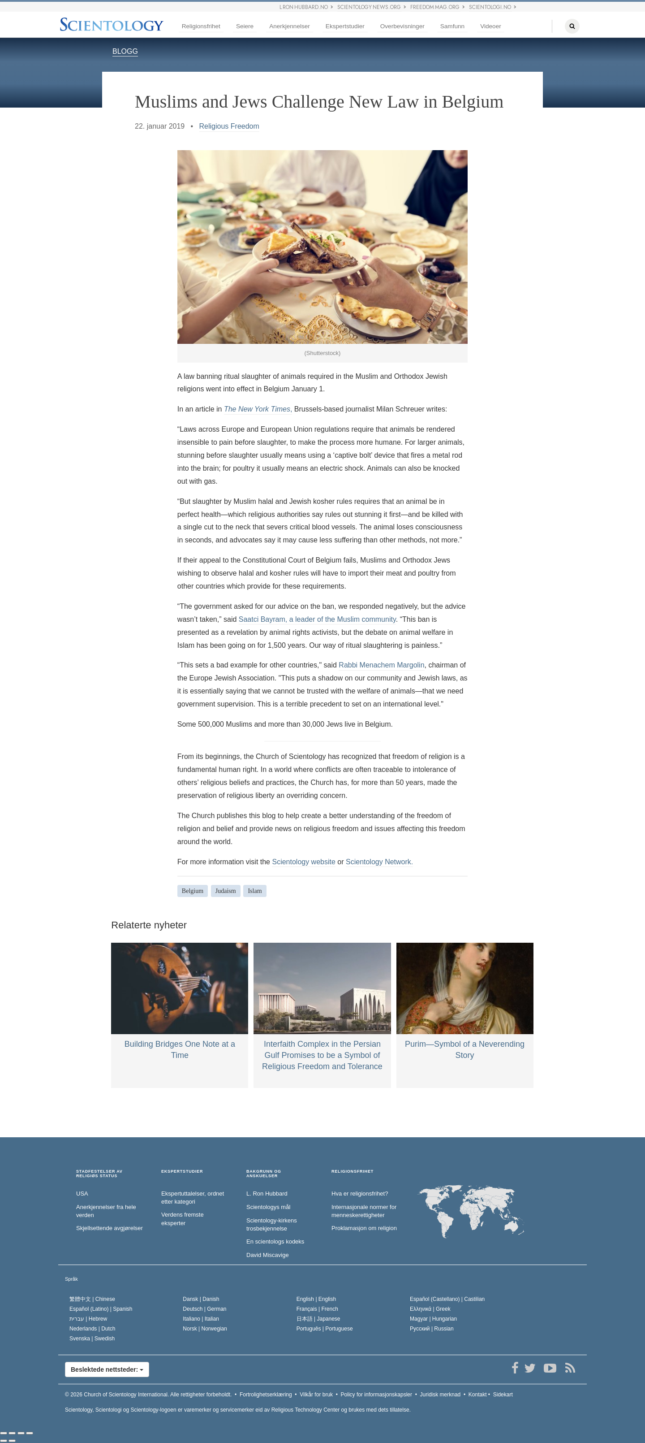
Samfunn (452, 26)
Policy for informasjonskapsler (376, 1394)
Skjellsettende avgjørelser (109, 1228)
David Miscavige (267, 1255)
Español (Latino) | (101, 1309)
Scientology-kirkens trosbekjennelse (271, 1224)
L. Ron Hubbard (267, 1193)
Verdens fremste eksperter (182, 1218)
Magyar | (433, 1319)
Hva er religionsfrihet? (359, 1193)
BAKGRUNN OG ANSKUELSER (263, 1174)
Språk (71, 1279)
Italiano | (201, 1319)
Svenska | (92, 1338)
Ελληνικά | (430, 1309)
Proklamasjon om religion (364, 1228)
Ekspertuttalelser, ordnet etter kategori (192, 1197)
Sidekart (503, 1394)
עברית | (88, 1319)
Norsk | (205, 1329)
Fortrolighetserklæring (266, 1394)
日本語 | (318, 1319)
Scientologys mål (268, 1207)
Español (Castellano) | (447, 1299)
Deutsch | (204, 1309)
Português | (325, 1329)
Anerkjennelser (289, 26)
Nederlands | (92, 1329)
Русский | (432, 1329)
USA (82, 1193)
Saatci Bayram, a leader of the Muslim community (317, 619)
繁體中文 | (92, 1299)
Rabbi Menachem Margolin (381, 665)
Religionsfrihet (201, 26)
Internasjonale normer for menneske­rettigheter (363, 1211)
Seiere (245, 26)
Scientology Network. (379, 862)
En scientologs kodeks (275, 1241)
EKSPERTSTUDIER (182, 1172)
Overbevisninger (402, 26)
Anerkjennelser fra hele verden (106, 1211)
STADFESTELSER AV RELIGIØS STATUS (99, 1174)
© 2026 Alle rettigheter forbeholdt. (148, 1394)
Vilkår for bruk (316, 1394)
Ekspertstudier (345, 26)
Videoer (490, 26)
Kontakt (478, 1394)
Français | (317, 1309)
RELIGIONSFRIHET (352, 1172)
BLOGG (125, 51)
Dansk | (201, 1299)
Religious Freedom (229, 126)
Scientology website (303, 862)
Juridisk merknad (440, 1394)
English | (316, 1299)
